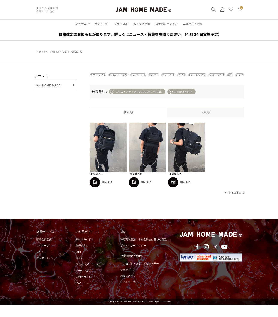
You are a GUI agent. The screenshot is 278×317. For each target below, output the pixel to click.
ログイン (41, 264)
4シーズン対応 (125, 86)
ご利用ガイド (83, 289)
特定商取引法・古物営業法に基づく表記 (143, 251)
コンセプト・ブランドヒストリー (139, 275)
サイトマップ (128, 294)
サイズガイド (83, 251)
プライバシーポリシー (133, 258)
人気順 (205, 124)
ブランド (41, 76)
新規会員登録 (44, 251)
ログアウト (42, 270)
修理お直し (82, 258)
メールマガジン (85, 283)
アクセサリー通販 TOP (48, 51)
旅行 (180, 86)
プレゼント (218, 76)
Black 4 (107, 195)
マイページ (42, 258)
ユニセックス (103, 76)
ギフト (99, 86)
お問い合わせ (128, 288)
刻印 (78, 264)
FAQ (78, 295)
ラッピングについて (87, 276)
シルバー (193, 76)
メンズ (199, 86)
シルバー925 (167, 76)
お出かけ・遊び (135, 76)
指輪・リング (156, 86)
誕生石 (79, 270)
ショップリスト (129, 282)
